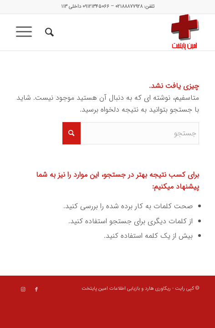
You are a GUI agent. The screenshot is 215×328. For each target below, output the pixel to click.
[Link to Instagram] (23, 290)
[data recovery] (126, 32)
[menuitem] (48, 32)
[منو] (27, 32)
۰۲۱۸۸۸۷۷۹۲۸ (129, 6)
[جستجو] (48, 32)
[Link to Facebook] (36, 290)
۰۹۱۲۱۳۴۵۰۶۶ (95, 6)
